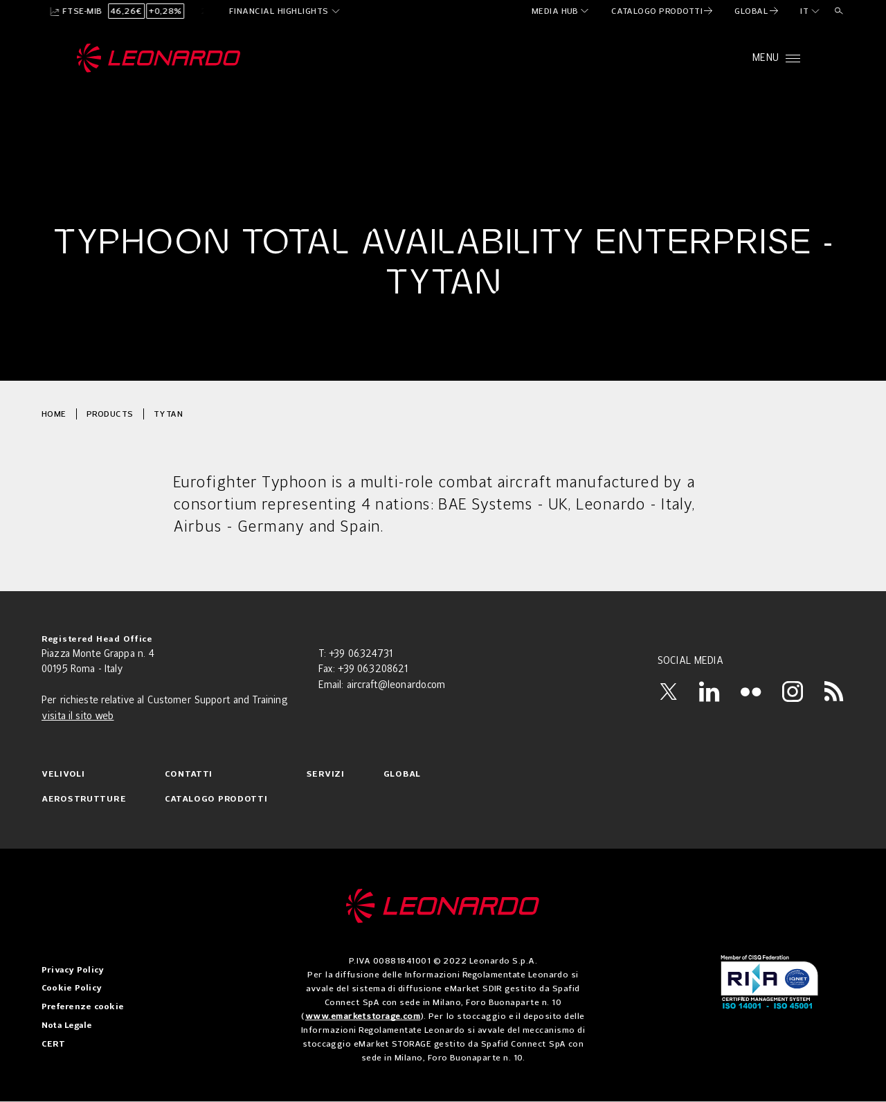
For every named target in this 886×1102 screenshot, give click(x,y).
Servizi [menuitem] (326, 774)
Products (110, 413)
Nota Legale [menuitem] (67, 1026)
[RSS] (834, 691)
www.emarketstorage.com (363, 1016)
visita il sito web (78, 716)
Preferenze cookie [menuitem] (83, 1007)
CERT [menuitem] (53, 1044)
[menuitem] (561, 11)
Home (54, 413)
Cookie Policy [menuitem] (72, 988)
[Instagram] (792, 691)
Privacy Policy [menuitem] (73, 970)
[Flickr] (751, 691)
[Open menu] (776, 58)
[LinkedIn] (709, 691)
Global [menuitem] (402, 774)
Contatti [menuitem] (189, 774)
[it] (810, 11)
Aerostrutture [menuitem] (84, 799)
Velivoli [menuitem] (63, 774)
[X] (668, 691)
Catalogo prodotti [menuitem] (216, 799)
